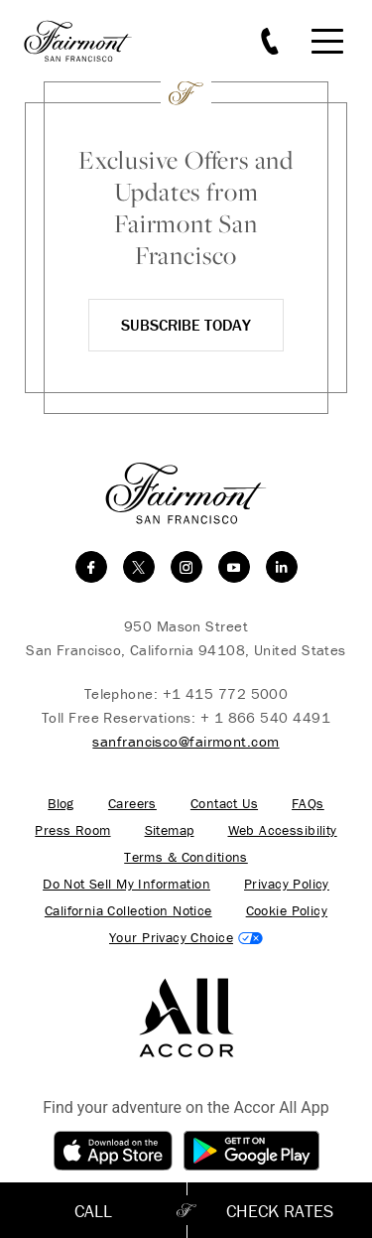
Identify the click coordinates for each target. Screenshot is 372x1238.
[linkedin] (282, 567)
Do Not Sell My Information (126, 884)
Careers (132, 803)
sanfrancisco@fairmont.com (185, 741)
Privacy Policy (286, 884)
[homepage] (89, 41)
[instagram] (186, 567)
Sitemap (169, 830)
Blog (61, 803)
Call (93, 1210)
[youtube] (234, 567)
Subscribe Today (186, 325)
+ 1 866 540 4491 (265, 717)
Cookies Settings (186, 937)
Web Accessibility (282, 830)
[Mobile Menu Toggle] (327, 41)
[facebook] (91, 567)
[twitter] (139, 567)
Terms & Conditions (186, 857)
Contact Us (224, 803)
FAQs (308, 803)
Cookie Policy (286, 910)
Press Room (72, 830)
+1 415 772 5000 (226, 693)
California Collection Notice (128, 910)
